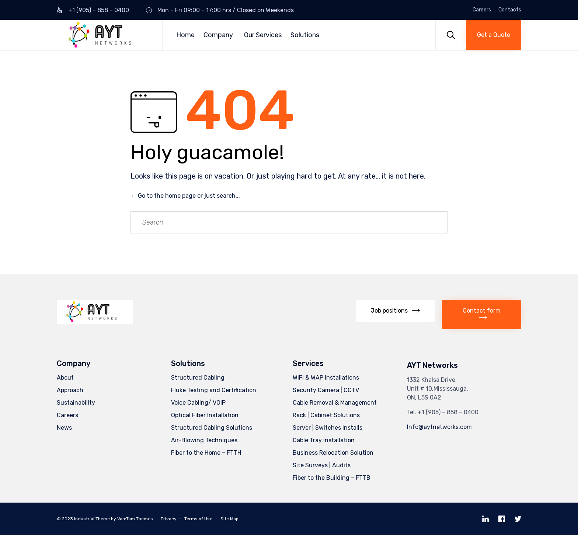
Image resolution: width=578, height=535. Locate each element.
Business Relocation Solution (333, 452)
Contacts (509, 10)
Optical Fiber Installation (204, 415)
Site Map (229, 518)
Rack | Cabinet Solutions (326, 415)
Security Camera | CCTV (326, 390)
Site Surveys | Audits (322, 465)
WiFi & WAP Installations (326, 377)
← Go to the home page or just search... (185, 195)
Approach (70, 390)
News (64, 427)
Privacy (169, 518)
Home (185, 35)
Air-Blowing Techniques (204, 440)
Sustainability (76, 402)
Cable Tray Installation (324, 440)
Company (218, 35)
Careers (482, 10)
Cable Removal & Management (335, 402)
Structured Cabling (197, 377)
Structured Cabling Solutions (211, 427)
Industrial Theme (92, 518)
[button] (493, 35)
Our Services (263, 35)
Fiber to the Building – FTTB (331, 477)
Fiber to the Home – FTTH (206, 452)
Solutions (304, 35)
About (65, 377)
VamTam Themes (135, 518)
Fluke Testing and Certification (213, 390)
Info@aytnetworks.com (439, 426)
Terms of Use (198, 518)
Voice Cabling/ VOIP (198, 402)
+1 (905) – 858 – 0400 (98, 10)
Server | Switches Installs (327, 427)
